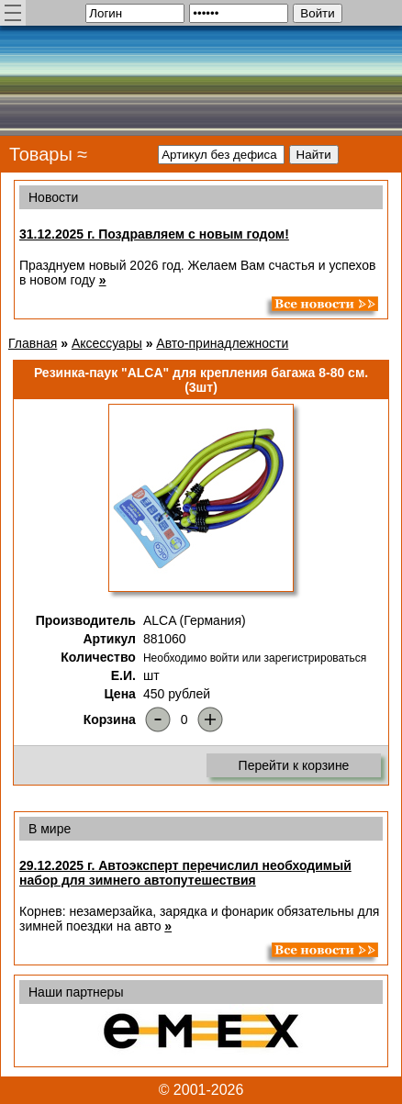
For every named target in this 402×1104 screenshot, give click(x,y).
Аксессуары (107, 343)
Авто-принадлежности (222, 343)
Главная (32, 343)
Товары (41, 154)
